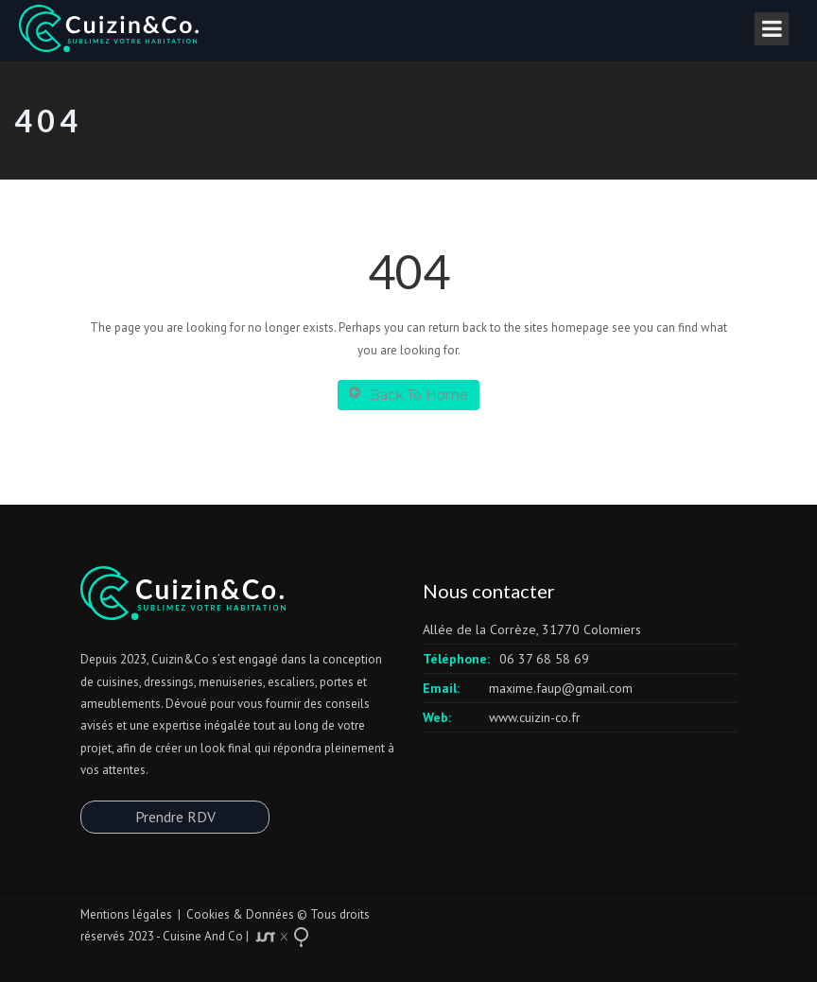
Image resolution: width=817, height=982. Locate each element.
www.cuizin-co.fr (535, 717)
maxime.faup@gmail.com (561, 688)
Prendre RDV (175, 816)
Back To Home (408, 395)
